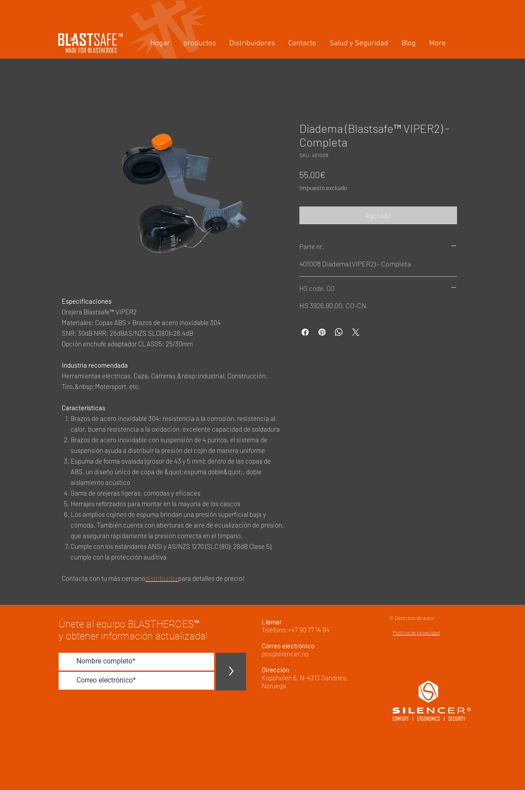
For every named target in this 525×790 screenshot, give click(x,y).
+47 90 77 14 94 (309, 630)
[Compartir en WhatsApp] (339, 332)
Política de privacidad (416, 632)
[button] (200, 44)
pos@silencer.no (285, 654)
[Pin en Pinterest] (322, 332)
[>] (231, 672)
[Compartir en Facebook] (305, 332)
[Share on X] (355, 332)
